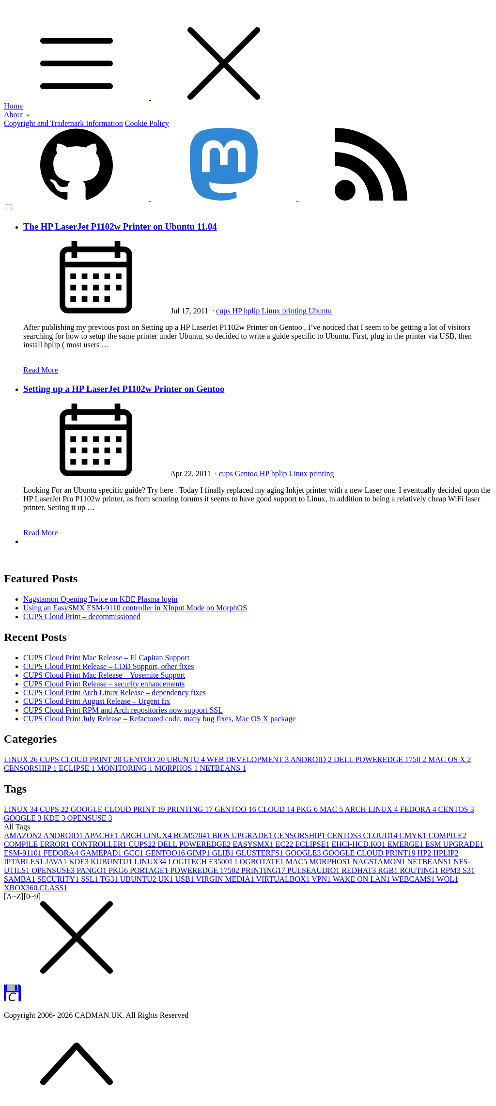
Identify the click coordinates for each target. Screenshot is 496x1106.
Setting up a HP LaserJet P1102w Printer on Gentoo (123, 389)
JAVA (57, 861)
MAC (332, 809)
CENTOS (456, 809)
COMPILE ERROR (38, 844)
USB (185, 879)
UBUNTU (186, 759)
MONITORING (126, 768)
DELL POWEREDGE (194, 844)
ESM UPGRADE (454, 844)
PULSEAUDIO (314, 870)
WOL (447, 879)
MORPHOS (177, 768)
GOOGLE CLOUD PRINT (119, 809)
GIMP (199, 853)
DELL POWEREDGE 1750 (381, 759)
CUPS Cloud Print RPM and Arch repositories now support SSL (123, 710)
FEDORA (419, 809)
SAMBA (20, 879)
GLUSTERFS (260, 853)
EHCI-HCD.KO (359, 844)
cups (224, 311)
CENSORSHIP (31, 768)
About (17, 114)
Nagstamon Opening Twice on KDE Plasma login (100, 599)
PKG (308, 809)
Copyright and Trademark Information (63, 123)
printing (295, 311)
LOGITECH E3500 (201, 861)
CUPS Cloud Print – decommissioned (81, 616)
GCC (134, 853)
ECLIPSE (78, 768)
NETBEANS (223, 768)
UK (166, 879)
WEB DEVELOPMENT (249, 759)
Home (13, 106)
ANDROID (312, 759)
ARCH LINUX (372, 809)
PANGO (92, 870)
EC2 (285, 844)
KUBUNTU (112, 861)
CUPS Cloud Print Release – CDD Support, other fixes (108, 666)
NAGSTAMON (380, 861)
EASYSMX (253, 844)
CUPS (55, 809)
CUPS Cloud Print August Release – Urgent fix (96, 701)
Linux (272, 311)
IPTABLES (24, 861)
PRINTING (191, 809)
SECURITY (59, 879)
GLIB (224, 853)
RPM (451, 870)
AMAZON (23, 835)
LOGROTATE (260, 861)
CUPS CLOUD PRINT (82, 759)
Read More (40, 370)
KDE (55, 818)
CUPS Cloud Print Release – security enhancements (104, 684)
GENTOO (145, 759)
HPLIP (445, 853)
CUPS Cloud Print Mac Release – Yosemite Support (104, 675)
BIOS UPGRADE (243, 835)
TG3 (110, 879)
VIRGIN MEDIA (226, 879)
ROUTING (420, 870)
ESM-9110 (24, 853)
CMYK (414, 835)
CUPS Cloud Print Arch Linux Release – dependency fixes (114, 692)
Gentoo (247, 473)
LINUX (22, 759)
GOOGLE (24, 818)
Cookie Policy (147, 123)
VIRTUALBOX (284, 879)
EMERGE (406, 844)
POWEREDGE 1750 (205, 870)
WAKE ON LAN (362, 879)
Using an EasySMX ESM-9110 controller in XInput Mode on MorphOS (135, 608)
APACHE (102, 835)
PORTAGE (150, 870)
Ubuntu (320, 311)
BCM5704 (192, 835)
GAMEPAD (102, 853)
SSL (90, 879)
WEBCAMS (414, 879)
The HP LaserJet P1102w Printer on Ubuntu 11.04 (120, 226)
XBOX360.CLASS (35, 888)
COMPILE (447, 835)
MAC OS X (449, 759)
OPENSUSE (89, 818)
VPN (322, 879)
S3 (469, 870)
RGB (389, 870)
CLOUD (277, 809)
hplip (253, 311)
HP (238, 311)
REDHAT (359, 870)
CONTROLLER (100, 844)
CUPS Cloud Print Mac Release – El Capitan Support (106, 658)
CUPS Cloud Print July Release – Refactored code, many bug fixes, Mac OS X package (159, 719)
